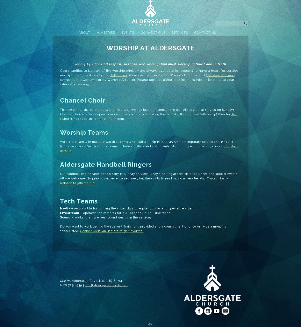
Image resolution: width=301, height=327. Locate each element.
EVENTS (127, 33)
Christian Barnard (220, 75)
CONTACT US (205, 33)
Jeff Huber (118, 75)
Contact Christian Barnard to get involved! (112, 231)
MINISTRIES (106, 33)
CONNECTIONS (153, 33)
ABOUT (84, 33)
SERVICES (180, 33)
